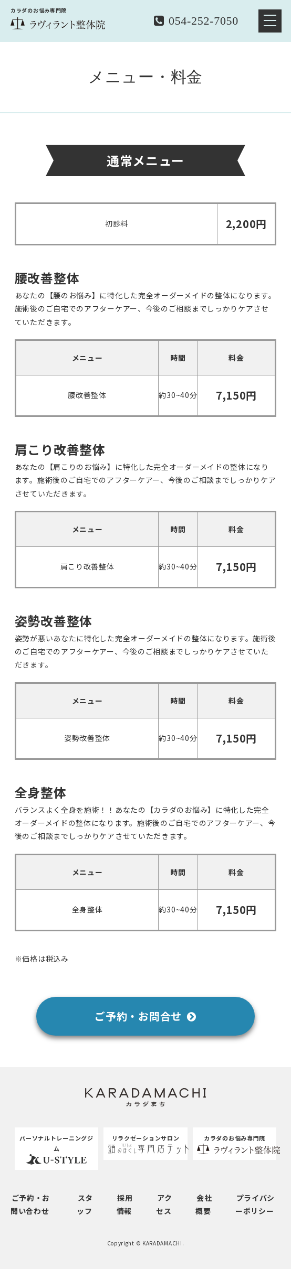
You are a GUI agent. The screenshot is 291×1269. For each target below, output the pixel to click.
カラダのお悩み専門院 (235, 1144)
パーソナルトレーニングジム (56, 1149)
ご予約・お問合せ (145, 1016)
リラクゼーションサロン (145, 1144)
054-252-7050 (196, 20)
